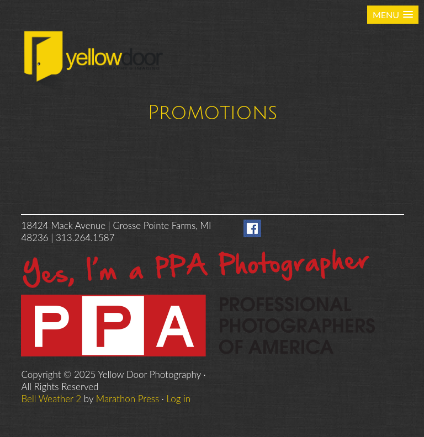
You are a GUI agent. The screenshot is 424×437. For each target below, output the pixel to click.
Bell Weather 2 (51, 398)
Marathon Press (127, 398)
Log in (179, 398)
